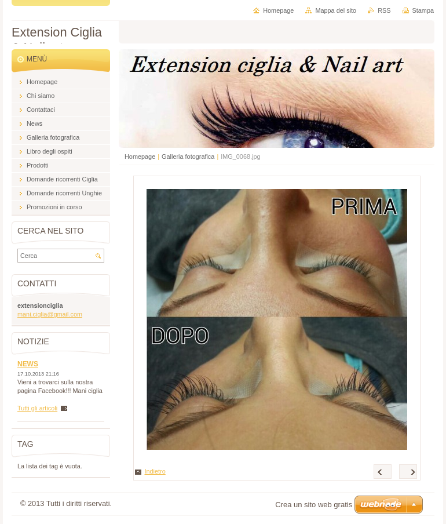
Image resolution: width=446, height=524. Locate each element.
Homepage (140, 156)
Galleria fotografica (188, 156)
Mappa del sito (335, 10)
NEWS (27, 364)
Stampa (423, 10)
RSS (384, 10)
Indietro (155, 471)
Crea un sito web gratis (313, 504)
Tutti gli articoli (37, 408)
